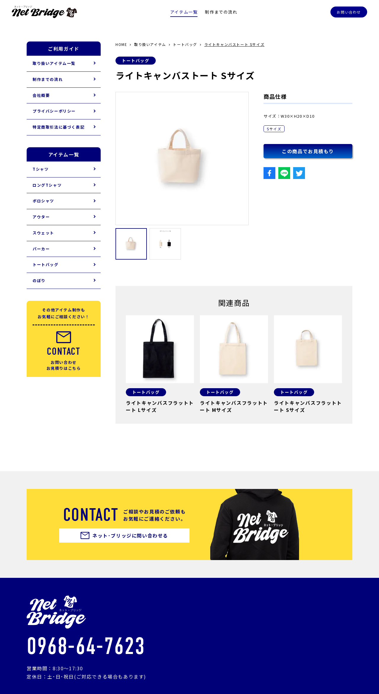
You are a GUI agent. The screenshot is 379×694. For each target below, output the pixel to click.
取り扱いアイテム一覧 (54, 63)
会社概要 (41, 95)
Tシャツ (41, 169)
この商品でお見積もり (308, 151)
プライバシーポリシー (54, 111)
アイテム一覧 (184, 12)
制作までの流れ (221, 12)
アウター (41, 217)
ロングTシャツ (47, 185)
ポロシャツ (43, 201)
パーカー (41, 249)
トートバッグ (136, 60)
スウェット (43, 233)
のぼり (39, 280)
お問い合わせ (349, 12)
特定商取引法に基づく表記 (58, 127)
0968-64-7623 (86, 646)
